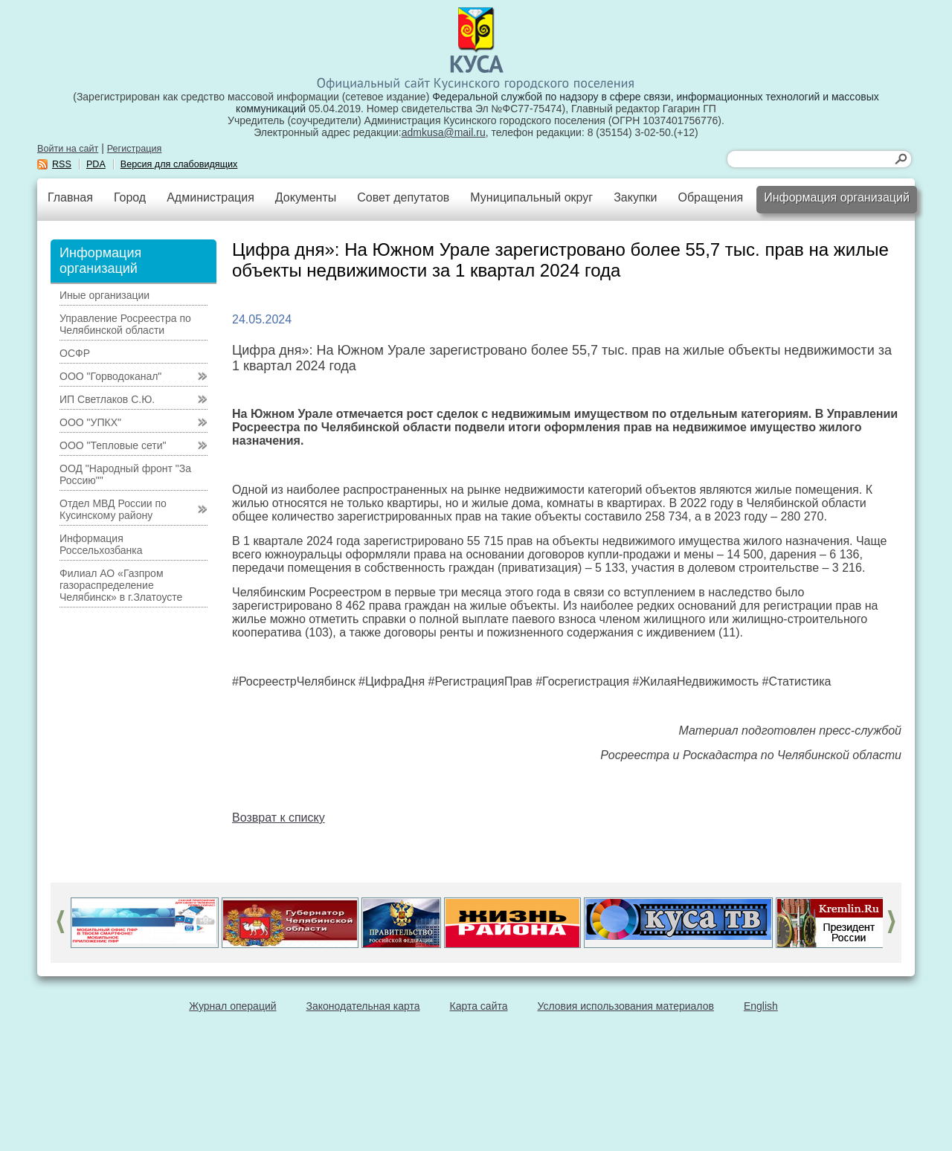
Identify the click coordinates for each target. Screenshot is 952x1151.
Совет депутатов (403, 197)
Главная (70, 197)
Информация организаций (837, 197)
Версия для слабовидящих (179, 164)
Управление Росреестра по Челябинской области (125, 324)
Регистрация (134, 149)
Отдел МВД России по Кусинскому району (113, 509)
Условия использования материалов (626, 1006)
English (761, 1006)
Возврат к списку (278, 817)
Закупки (635, 197)
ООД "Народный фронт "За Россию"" (125, 474)
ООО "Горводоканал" (110, 376)
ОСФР (75, 353)
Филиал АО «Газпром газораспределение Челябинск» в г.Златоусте (121, 585)
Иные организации (104, 295)
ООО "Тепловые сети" (113, 445)
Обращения (710, 197)
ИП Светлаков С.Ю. (107, 399)
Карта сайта (479, 1006)
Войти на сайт (67, 149)
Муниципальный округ (531, 197)
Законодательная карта (363, 1006)
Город (130, 197)
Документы (305, 197)
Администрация (210, 197)
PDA (96, 164)
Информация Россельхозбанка (101, 544)
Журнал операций (232, 1006)
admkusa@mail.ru (444, 132)
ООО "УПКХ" (90, 422)
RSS (61, 164)
